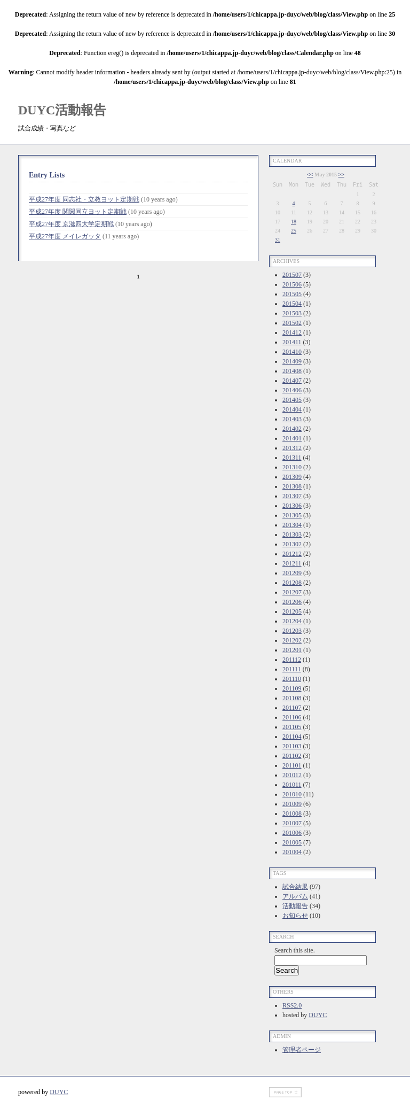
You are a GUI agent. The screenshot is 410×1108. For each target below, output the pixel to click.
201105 (292, 727)
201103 (292, 746)
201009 (292, 804)
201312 (292, 448)
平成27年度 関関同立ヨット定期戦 (78, 211)
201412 (292, 332)
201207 (292, 592)
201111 (291, 669)
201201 (292, 650)
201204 (292, 621)
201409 (292, 361)
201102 (292, 756)
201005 (292, 842)
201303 (292, 534)
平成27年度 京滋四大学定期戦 (71, 224)
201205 (292, 611)
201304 (292, 525)
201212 (292, 553)
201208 (292, 582)
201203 (292, 630)
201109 (292, 688)
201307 (292, 496)
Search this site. (294, 950)
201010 (292, 794)
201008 (292, 813)
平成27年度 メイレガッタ (65, 236)
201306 (292, 505)
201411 (292, 342)
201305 (292, 515)
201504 (292, 303)
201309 (292, 477)
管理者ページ (301, 1049)
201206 (292, 602)
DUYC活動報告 (62, 110)
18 (293, 221)
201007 (292, 823)
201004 (292, 852)
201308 (292, 486)
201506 (292, 284)
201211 (292, 563)
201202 (292, 640)
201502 (292, 323)
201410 (292, 351)
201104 (292, 736)
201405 (292, 400)
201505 (292, 294)
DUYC (318, 1015)
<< (310, 174)
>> (341, 174)
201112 (291, 659)
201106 (292, 717)
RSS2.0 (292, 1005)
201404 (292, 409)
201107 (292, 707)
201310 (292, 467)
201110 (291, 679)
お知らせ (295, 915)
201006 (292, 832)
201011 (292, 784)
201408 (292, 371)
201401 (292, 438)
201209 (292, 573)
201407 (292, 380)
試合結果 (295, 886)
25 (293, 231)
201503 (292, 313)
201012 (292, 775)
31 (277, 240)
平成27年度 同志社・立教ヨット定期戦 (84, 199)
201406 (292, 390)
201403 (292, 419)
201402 (292, 428)
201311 (292, 457)
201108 (292, 698)
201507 (292, 274)
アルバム (295, 896)
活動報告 (295, 906)
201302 (292, 544)
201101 (292, 765)
